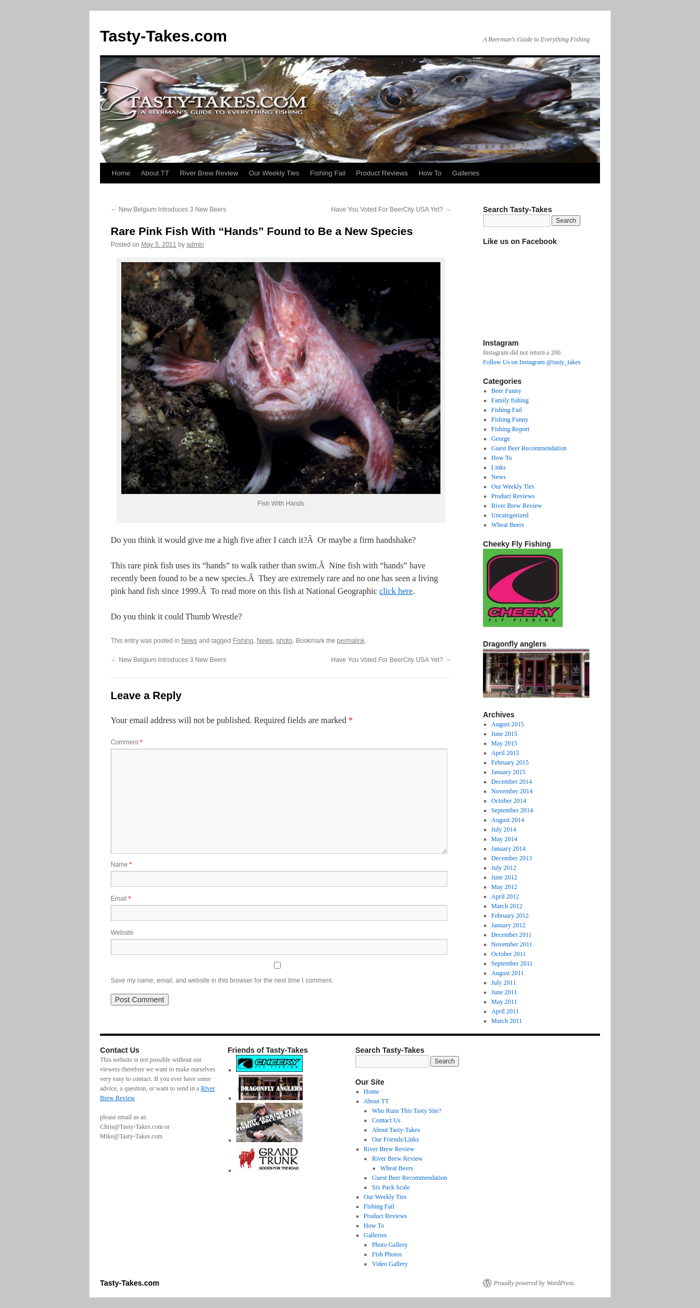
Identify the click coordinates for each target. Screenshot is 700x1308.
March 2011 (506, 1021)
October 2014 (509, 800)
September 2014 (512, 810)
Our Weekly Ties (274, 173)
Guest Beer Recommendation (528, 448)
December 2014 (511, 781)
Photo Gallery (389, 1244)
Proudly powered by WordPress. (535, 1283)
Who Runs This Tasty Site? (406, 1110)
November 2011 (511, 944)
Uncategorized (510, 515)
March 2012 (506, 906)
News (189, 640)
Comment (127, 742)
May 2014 (504, 839)
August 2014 (507, 820)
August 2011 (507, 973)
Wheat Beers (507, 525)
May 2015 (504, 743)
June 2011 (504, 992)
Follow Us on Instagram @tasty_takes (532, 362)
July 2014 (503, 829)
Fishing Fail (327, 173)
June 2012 (504, 877)
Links (498, 467)
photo (285, 640)
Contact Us (386, 1120)
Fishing (242, 640)
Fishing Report (510, 429)
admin (195, 244)
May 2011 (504, 1001)
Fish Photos (387, 1254)
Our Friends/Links (395, 1139)
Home (121, 173)
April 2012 (505, 896)
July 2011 (503, 982)
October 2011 (508, 954)
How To (430, 173)
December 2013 (511, 858)
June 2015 (504, 733)
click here (396, 591)
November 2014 (512, 791)
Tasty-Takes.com (163, 36)
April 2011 (505, 1011)
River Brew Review (209, 173)
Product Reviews (382, 173)
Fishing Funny (510, 419)
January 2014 (508, 848)
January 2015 (508, 772)
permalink (351, 640)
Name (121, 864)
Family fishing (510, 400)
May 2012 (504, 887)
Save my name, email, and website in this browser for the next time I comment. (222, 980)
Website (122, 932)
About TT (155, 173)
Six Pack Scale (391, 1187)
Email (121, 898)
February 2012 (510, 915)
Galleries (465, 173)
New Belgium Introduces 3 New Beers (168, 209)
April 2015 (505, 753)
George (500, 438)
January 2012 (508, 925)
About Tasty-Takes (396, 1130)
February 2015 (510, 762)
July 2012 (503, 867)
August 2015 (507, 724)
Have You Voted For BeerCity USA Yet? (391, 209)
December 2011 (511, 934)
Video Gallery (390, 1264)
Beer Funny (506, 391)
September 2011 (512, 963)
